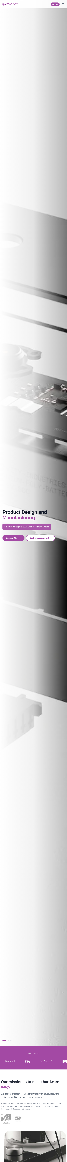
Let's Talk (55, 4)
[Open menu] (63, 4)
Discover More (13, 538)
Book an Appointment (40, 538)
